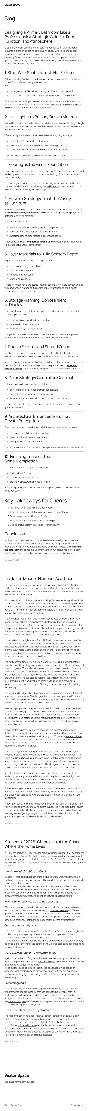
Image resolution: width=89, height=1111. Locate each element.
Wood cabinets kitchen (18, 952)
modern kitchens (49, 974)
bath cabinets (39, 149)
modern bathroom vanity (41, 241)
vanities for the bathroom (47, 79)
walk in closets (19, 757)
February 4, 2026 (12, 823)
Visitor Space (12, 4)
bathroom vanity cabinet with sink (26, 212)
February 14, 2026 (12, 560)
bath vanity (53, 186)
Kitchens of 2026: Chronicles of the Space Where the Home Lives (43, 844)
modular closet (74, 736)
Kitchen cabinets (59, 910)
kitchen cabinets (22, 901)
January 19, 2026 (12, 1041)
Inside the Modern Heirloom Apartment (40, 578)
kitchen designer (17, 1001)
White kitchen (12, 907)
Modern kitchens (13, 876)
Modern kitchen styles (32, 871)
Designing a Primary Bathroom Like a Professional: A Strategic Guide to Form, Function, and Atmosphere (40, 36)
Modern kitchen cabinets (63, 859)
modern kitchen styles (16, 895)
